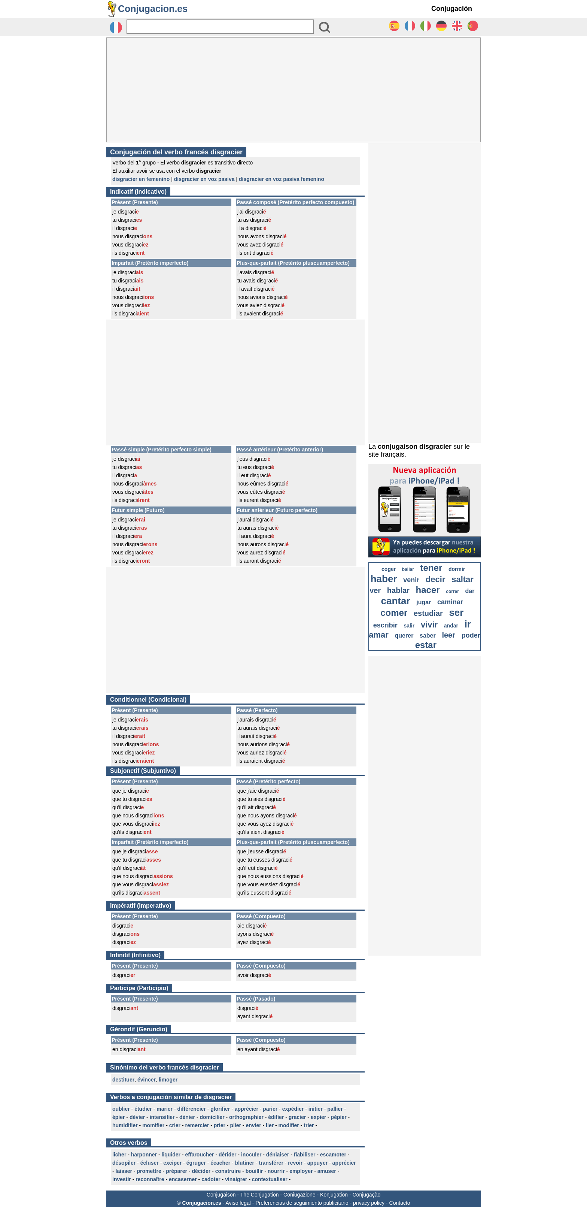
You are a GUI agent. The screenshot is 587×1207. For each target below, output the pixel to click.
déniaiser (277, 1155)
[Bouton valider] (324, 27)
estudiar (428, 613)
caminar (450, 602)
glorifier (220, 1109)
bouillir (254, 1171)
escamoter (333, 1155)
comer (393, 613)
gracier (297, 1117)
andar (451, 626)
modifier (289, 1125)
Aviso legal (237, 1203)
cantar (395, 600)
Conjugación (451, 8)
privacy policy (368, 1203)
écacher (220, 1163)
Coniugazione (299, 1195)
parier (270, 1109)
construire (228, 1171)
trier (309, 1125)
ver (375, 590)
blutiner (244, 1163)
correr (452, 591)
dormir (456, 569)
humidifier (125, 1125)
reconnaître (150, 1179)
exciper (172, 1163)
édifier (276, 1117)
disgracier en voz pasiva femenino (281, 179)
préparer (176, 1171)
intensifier (162, 1117)
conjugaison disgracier (414, 446)
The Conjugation (259, 1195)
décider (201, 1171)
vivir (429, 624)
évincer (146, 1080)
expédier (293, 1109)
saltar (462, 579)
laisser (124, 1171)
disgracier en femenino (141, 179)
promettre (149, 1171)
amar (379, 634)
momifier (153, 1125)
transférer (271, 1163)
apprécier (246, 1109)
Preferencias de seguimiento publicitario (301, 1203)
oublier (121, 1109)
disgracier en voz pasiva (204, 179)
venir (411, 580)
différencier (191, 1109)
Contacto (399, 1203)
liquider (171, 1155)
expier (318, 1117)
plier (235, 1125)
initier (315, 1109)
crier (174, 1125)
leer (448, 635)
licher (119, 1155)
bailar (408, 569)
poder (471, 635)
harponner (144, 1155)
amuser (326, 1171)
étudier (143, 1109)
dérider (227, 1155)
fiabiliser (305, 1155)
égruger (196, 1163)
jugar (423, 602)
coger (388, 569)
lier (270, 1125)
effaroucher (199, 1155)
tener (431, 568)
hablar (398, 590)
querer (404, 635)
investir (121, 1179)
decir (435, 579)
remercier (197, 1125)
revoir (295, 1163)
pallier (335, 1109)
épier (118, 1117)
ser (456, 612)
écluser (149, 1163)
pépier (339, 1117)
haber (384, 578)
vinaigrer (236, 1179)
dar (470, 591)
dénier (187, 1117)
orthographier (246, 1117)
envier (253, 1125)
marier (164, 1109)
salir (409, 626)
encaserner (183, 1179)
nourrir (276, 1171)
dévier (137, 1117)
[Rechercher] (220, 26)
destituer (123, 1080)
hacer (428, 590)
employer (301, 1171)
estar (426, 645)
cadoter (210, 1179)
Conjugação (367, 1195)
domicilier (212, 1117)
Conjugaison (221, 1195)
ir (468, 624)
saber (428, 635)
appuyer (317, 1163)
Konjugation (334, 1195)
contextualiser (270, 1179)
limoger (168, 1080)
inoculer (251, 1155)
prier (219, 1125)
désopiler (124, 1163)
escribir (385, 625)
